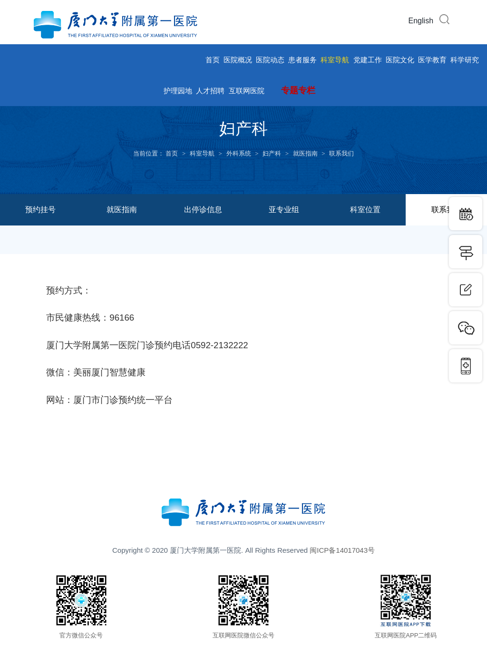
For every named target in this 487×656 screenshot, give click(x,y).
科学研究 (464, 60)
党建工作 (367, 60)
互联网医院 (246, 91)
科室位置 (365, 210)
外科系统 (238, 153)
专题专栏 (298, 90)
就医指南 (305, 153)
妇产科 (272, 153)
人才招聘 (210, 91)
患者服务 (302, 60)
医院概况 (238, 60)
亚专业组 (284, 210)
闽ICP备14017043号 (342, 550)
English (421, 21)
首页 (212, 60)
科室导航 (335, 60)
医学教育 (432, 60)
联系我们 (341, 153)
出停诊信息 (203, 210)
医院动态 (270, 60)
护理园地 (178, 91)
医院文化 (400, 60)
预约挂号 (40, 210)
